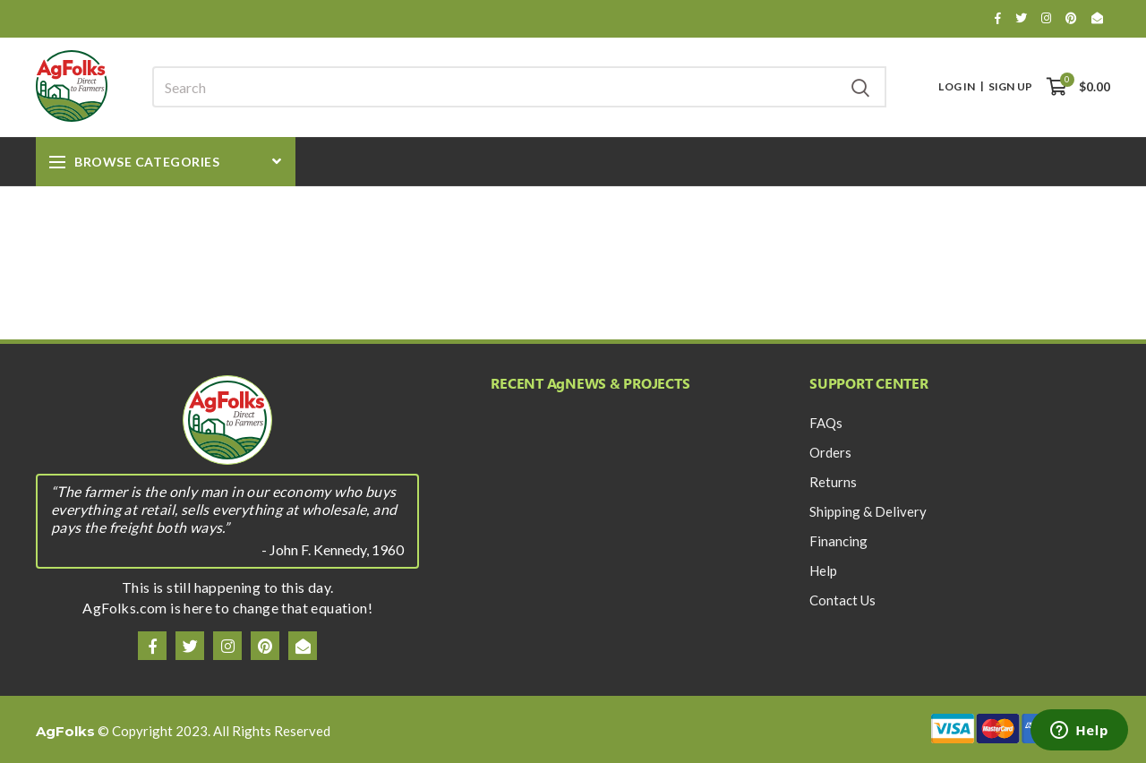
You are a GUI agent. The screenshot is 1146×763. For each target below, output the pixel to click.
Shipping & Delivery (868, 511)
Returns (833, 482)
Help (823, 570)
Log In (956, 87)
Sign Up (1010, 87)
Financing (838, 541)
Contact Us (842, 600)
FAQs (825, 423)
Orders (830, 452)
